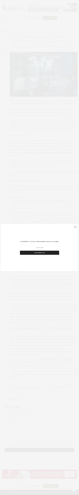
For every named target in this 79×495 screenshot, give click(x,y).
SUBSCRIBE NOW (39, 252)
